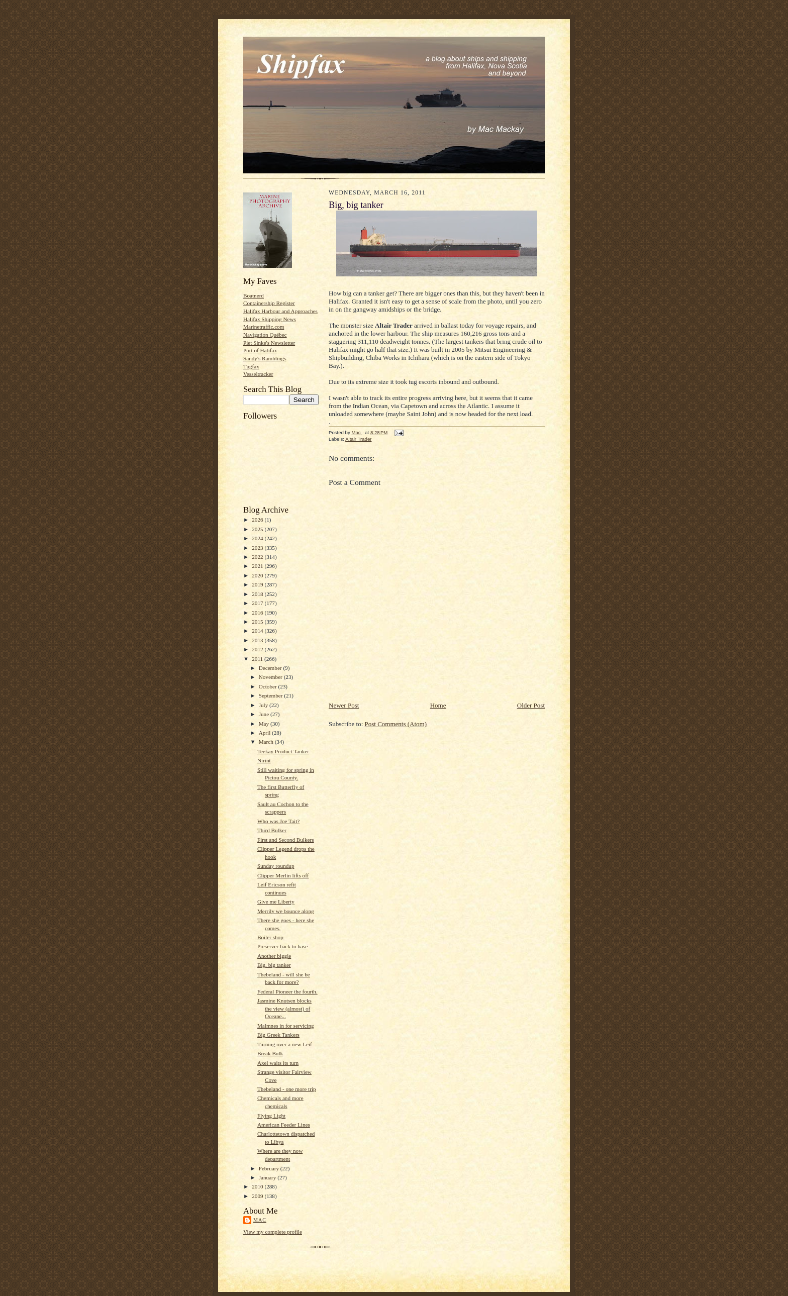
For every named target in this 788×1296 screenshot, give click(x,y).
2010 (258, 1186)
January (268, 1177)
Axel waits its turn (278, 1063)
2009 (258, 1196)
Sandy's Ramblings (264, 358)
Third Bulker (271, 830)
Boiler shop (270, 937)
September (271, 695)
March (267, 742)
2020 (258, 575)
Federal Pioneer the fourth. (287, 991)
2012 (258, 649)
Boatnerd (253, 295)
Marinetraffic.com (263, 327)
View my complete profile (272, 1232)
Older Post (531, 705)
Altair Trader (358, 439)
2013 (258, 640)
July (264, 705)
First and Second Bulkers (285, 840)
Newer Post (344, 705)
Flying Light (271, 1116)
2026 (258, 520)
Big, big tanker (274, 965)
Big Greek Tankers (278, 1035)
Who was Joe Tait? (278, 821)
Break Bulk (270, 1053)
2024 (258, 538)
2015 (258, 622)
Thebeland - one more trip (286, 1089)
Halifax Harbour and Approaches (280, 311)
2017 (258, 603)
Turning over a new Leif (284, 1044)
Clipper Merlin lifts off (283, 875)
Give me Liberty (275, 902)
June (264, 714)
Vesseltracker (258, 374)
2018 (258, 594)
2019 (258, 584)
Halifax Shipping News (269, 319)
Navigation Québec (265, 335)
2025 (258, 529)
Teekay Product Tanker (283, 751)
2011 (258, 659)
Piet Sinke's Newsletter (269, 343)
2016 (258, 613)
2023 (258, 548)
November (271, 677)
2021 (258, 566)
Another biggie (274, 956)
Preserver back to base (282, 946)
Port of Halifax (260, 350)
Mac (259, 1220)
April (265, 733)
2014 (258, 631)
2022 (258, 557)
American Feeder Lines (283, 1125)
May (264, 724)
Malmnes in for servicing (285, 1026)
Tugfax (251, 366)
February (269, 1168)
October (268, 686)
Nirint (264, 760)
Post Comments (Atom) (396, 724)
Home (438, 705)
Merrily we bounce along (285, 911)
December (271, 668)
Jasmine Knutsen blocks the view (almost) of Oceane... (284, 1008)
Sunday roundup (275, 866)
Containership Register (269, 303)
